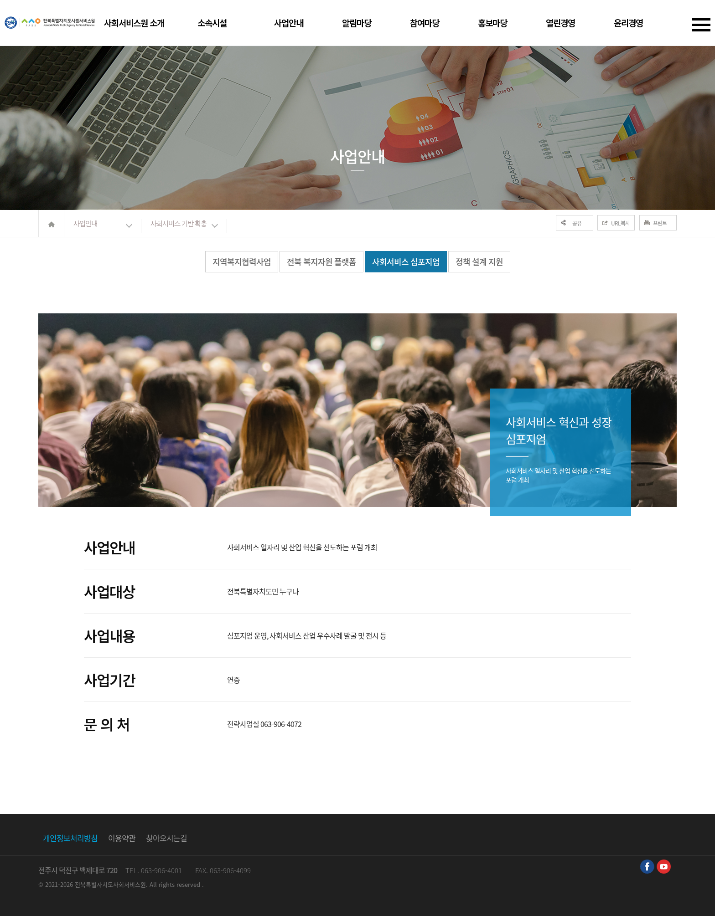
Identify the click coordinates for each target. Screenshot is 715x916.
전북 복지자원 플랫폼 (321, 262)
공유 (576, 223)
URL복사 (620, 223)
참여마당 (424, 22)
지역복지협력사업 (241, 262)
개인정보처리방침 (70, 838)
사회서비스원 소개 (134, 22)
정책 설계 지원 (479, 262)
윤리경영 (628, 22)
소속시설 (212, 22)
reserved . (190, 884)
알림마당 (356, 22)
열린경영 (560, 22)
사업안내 (288, 22)
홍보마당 (492, 22)
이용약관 (121, 838)
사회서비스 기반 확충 (178, 223)
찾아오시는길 (166, 838)
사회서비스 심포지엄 (406, 262)
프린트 (660, 223)
